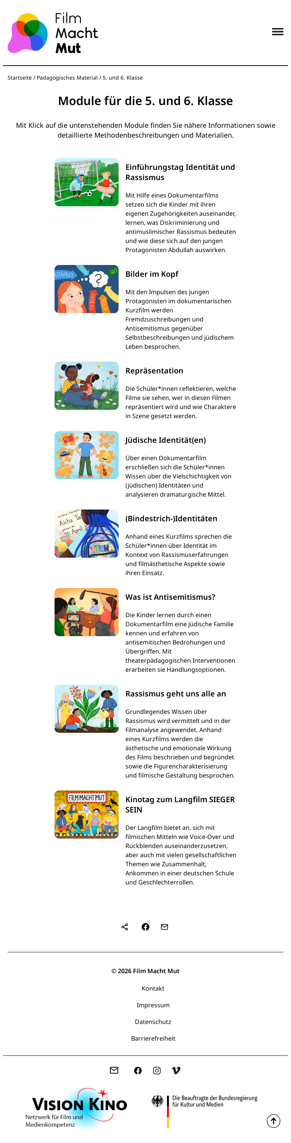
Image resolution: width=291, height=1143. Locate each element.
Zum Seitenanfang (273, 1121)
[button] (145, 927)
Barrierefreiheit (153, 1038)
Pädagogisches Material (67, 77)
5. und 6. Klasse (123, 77)
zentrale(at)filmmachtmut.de (117, 1071)
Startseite (20, 77)
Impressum (153, 1005)
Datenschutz (153, 1022)
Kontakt (153, 988)
